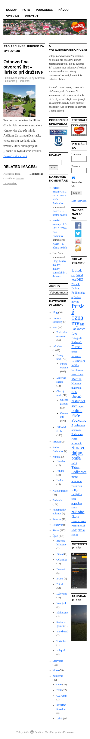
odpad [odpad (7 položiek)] (81, 406)
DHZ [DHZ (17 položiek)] (80, 279)
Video (56, 670)
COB (59, 684)
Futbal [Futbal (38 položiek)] (76, 347)
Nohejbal (61, 603)
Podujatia (57, 500)
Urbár (59, 718)
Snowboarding (63, 631)
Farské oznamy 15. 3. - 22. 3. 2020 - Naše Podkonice (60, 228)
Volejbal (60, 650)
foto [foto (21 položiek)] (74, 333)
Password (76, 166)
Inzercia (57, 441)
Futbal (59, 584)
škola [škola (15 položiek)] (81, 530)
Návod (64, 9)
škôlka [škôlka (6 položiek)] (74, 534)
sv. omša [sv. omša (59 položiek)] (77, 455)
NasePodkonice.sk (62, 490)
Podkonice (44, 9)
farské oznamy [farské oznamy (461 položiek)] (77, 315)
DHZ (59, 690)
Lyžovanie (61, 593)
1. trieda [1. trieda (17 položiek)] (76, 270)
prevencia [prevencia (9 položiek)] (76, 443)
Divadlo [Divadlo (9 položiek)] (75, 284)
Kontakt (31, 16)
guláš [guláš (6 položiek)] (74, 361)
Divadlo (60, 461)
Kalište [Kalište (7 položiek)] (75, 365)
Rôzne (56, 530)
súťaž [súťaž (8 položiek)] (74, 463)
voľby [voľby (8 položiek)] (74, 490)
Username (76, 154)
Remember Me (77, 182)
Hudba (59, 480)
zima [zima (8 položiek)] (74, 507)
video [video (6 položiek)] (74, 485)
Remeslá (57, 519)
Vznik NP (12, 16)
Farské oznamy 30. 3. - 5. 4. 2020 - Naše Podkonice (60, 195)
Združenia (58, 675)
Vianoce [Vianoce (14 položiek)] (76, 481)
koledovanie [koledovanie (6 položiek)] (77, 370)
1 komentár (24, 80)
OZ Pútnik (61, 695)
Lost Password (78, 200)
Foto (26, 9)
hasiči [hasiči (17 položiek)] (81, 361)
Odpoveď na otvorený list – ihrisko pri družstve (23, 67)
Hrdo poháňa (23, 732)
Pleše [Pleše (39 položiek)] (75, 415)
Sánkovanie (62, 612)
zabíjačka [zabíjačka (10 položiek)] (76, 494)
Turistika (61, 641)
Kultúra (56, 456)
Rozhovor (58, 524)
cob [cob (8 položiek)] (73, 275)
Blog (18, 173)
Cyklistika (61, 559)
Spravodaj (58, 660)
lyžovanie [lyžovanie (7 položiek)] (76, 383)
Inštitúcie (57, 346)
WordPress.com (66, 732)
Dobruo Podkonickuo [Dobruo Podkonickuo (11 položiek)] (78, 293)
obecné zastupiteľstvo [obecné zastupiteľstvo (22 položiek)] (78, 401)
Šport (55, 535)
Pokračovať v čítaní (15, 156)
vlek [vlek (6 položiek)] (80, 485)
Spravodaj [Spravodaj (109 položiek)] (78, 450)
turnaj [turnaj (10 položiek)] (74, 476)
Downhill (61, 569)
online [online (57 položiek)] (76, 410)
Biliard (59, 554)
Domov (11, 9)
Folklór (60, 470)
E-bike (59, 578)
